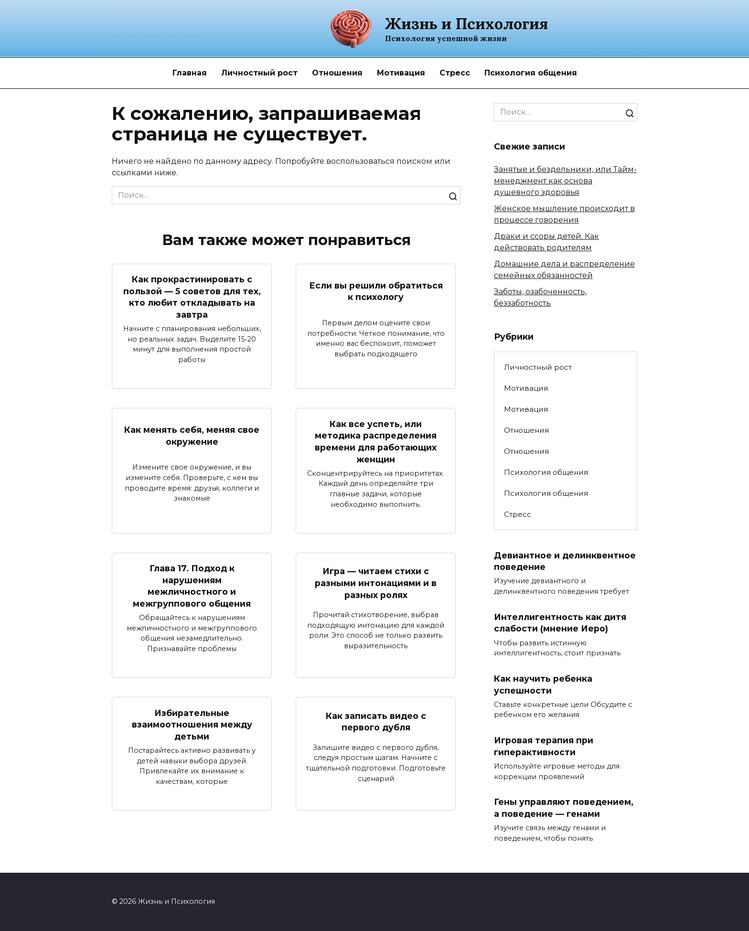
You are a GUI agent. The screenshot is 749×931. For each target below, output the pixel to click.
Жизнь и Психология (466, 23)
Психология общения (530, 72)
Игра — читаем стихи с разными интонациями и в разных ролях (376, 583)
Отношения (337, 72)
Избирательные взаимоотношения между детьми (192, 724)
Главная (189, 72)
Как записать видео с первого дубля (376, 722)
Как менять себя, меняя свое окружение (191, 436)
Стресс (454, 72)
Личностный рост (259, 72)
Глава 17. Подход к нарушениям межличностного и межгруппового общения (192, 586)
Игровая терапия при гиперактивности (543, 747)
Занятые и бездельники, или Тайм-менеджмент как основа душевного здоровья (565, 181)
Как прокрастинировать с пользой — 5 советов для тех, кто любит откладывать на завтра (192, 297)
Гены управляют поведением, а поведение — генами (563, 808)
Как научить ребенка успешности (543, 685)
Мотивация (401, 72)
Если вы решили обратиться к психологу (376, 291)
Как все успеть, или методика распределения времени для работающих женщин (376, 441)
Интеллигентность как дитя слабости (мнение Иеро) (560, 623)
